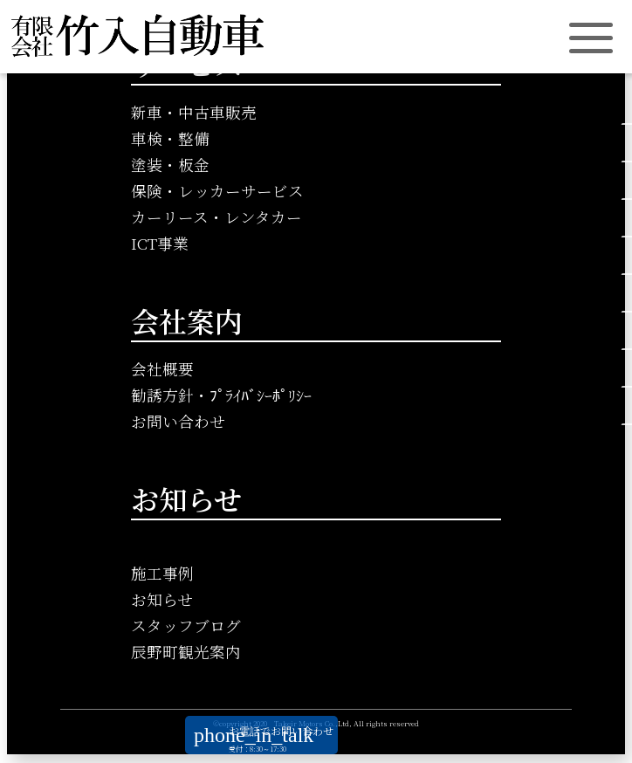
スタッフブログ (186, 625)
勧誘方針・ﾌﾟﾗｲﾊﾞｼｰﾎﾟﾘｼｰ (221, 395)
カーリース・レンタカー (216, 217)
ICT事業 (160, 243)
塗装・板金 (170, 164)
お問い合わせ (178, 421)
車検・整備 (170, 138)
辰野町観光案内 (186, 652)
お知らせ (162, 599)
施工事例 (162, 573)
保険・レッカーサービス (217, 191)
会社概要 (162, 369)
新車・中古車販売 (194, 112)
